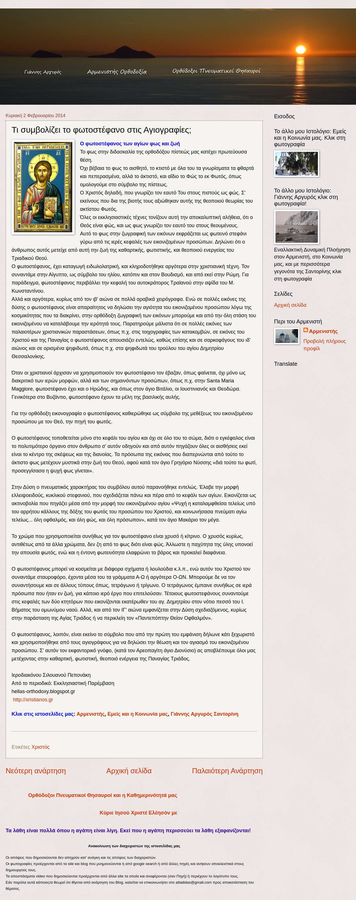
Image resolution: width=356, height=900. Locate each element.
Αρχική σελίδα (129, 771)
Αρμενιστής (91, 714)
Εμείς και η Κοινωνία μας (137, 714)
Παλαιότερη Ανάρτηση (227, 771)
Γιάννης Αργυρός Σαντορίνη (204, 714)
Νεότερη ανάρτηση (36, 771)
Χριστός (40, 747)
